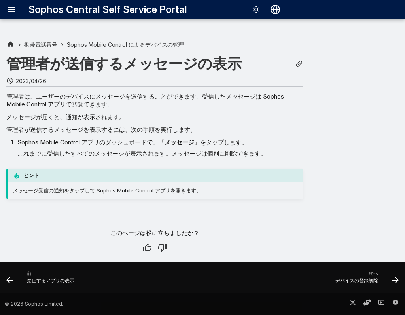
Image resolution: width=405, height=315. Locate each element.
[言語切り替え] (275, 9)
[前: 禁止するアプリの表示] (42, 280)
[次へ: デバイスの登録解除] (365, 280)
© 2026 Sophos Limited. (34, 304)
